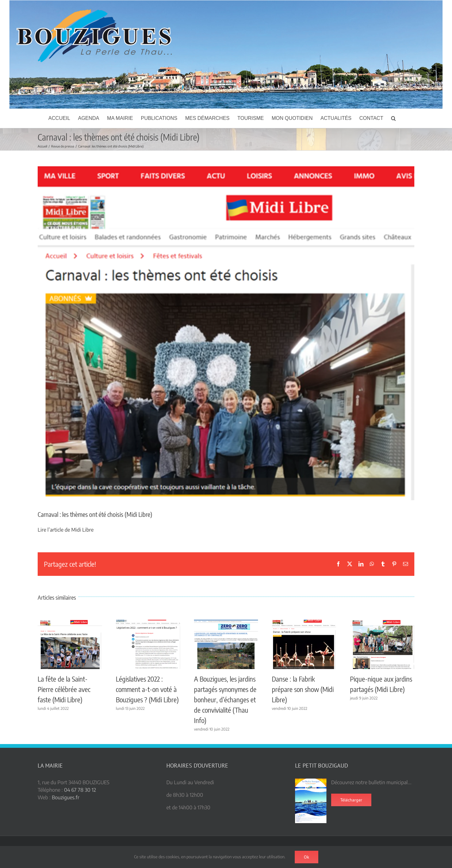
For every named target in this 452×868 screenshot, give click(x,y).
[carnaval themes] (226, 333)
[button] (393, 118)
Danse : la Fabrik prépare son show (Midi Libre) (303, 689)
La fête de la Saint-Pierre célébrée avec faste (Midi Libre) (64, 689)
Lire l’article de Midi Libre (66, 530)
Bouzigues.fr (65, 797)
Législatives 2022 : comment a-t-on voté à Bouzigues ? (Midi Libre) (147, 689)
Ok (306, 857)
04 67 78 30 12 (80, 790)
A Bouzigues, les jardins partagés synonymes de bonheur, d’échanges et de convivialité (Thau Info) (225, 699)
